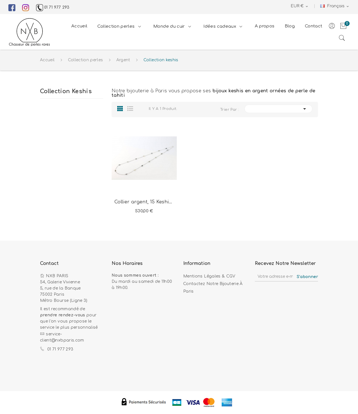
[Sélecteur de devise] (300, 6)
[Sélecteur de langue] (335, 6)
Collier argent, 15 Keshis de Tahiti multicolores (144, 201)
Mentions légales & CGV (209, 276)
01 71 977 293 (53, 7)
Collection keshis (66, 92)
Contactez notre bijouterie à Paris (213, 287)
